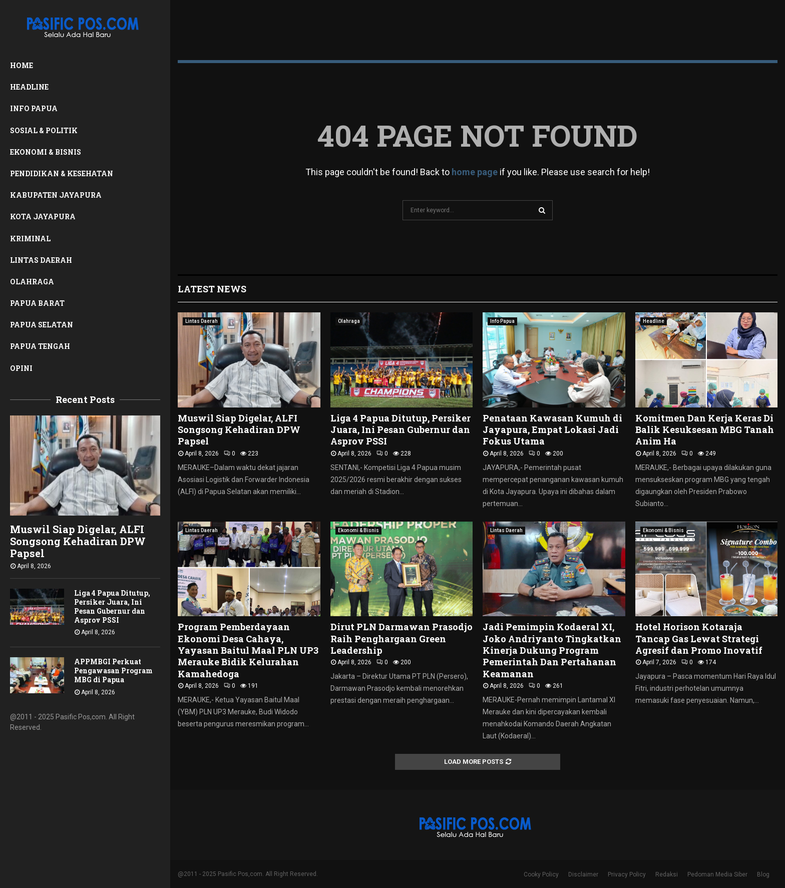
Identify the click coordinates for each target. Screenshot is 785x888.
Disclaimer (583, 874)
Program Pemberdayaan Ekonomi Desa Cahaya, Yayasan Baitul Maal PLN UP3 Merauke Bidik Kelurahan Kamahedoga (248, 650)
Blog (763, 874)
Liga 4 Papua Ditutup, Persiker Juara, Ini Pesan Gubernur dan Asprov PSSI (112, 606)
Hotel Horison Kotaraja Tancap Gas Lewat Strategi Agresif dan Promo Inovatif (698, 638)
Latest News (212, 289)
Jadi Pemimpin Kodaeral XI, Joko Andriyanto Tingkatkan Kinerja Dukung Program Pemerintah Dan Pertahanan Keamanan (552, 650)
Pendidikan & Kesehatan (61, 173)
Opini (21, 368)
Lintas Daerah (41, 260)
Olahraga (32, 281)
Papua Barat (37, 303)
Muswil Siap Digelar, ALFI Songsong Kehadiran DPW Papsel (78, 541)
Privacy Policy (627, 874)
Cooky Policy (541, 874)
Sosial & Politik (44, 130)
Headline (29, 87)
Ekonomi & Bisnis (45, 152)
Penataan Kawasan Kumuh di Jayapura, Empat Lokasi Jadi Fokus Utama (552, 430)
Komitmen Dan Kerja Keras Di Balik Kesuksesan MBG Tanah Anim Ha (704, 430)
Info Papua (34, 108)
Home (21, 65)
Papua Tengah (40, 346)
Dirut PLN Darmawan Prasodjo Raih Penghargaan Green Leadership (401, 638)
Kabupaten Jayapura (56, 195)
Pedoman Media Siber (717, 874)
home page (475, 172)
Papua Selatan (41, 324)
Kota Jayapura (43, 216)
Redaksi (666, 874)
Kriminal (30, 238)
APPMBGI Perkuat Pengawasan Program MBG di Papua (113, 670)
